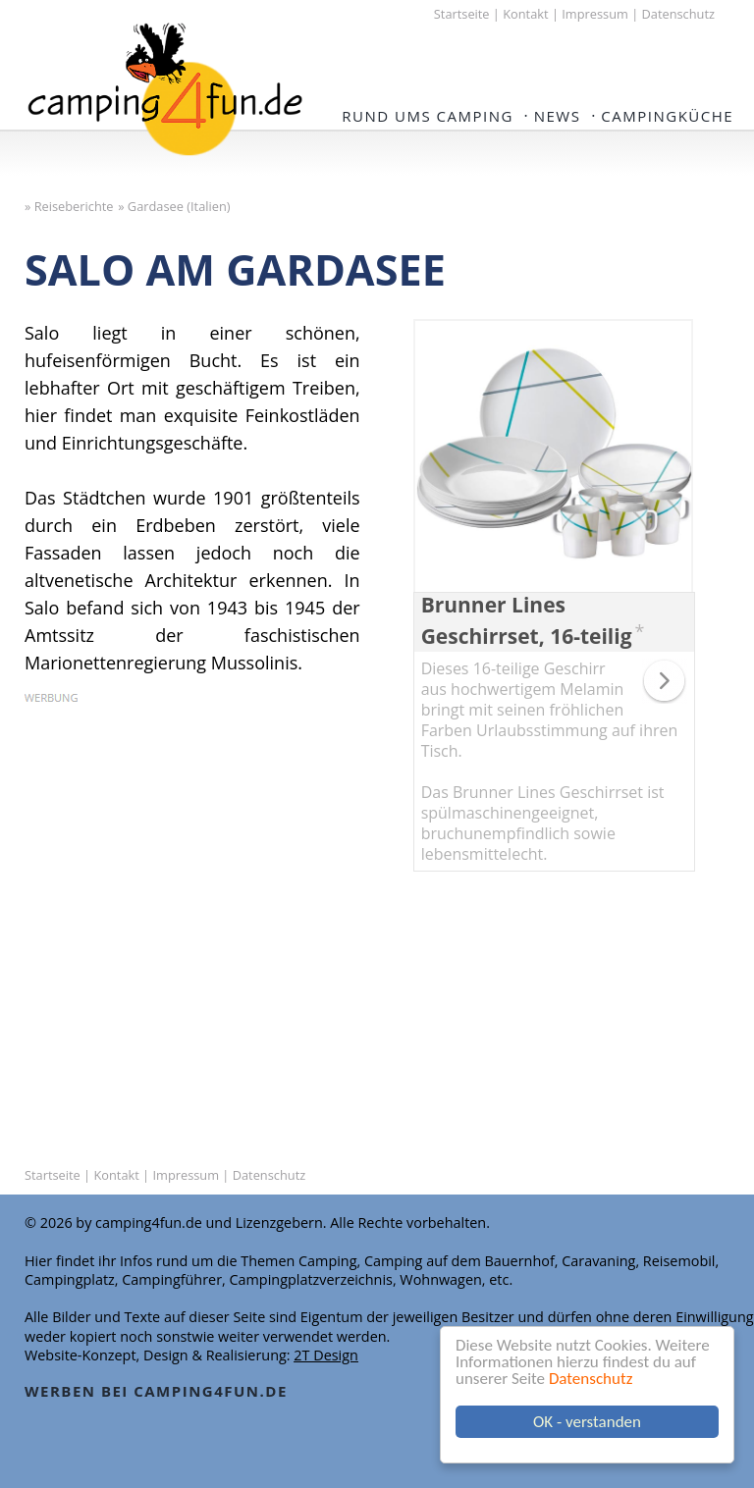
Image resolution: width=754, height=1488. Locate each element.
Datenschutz (590, 1378)
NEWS (557, 116)
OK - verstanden (587, 1421)
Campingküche (667, 116)
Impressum (595, 14)
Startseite (462, 14)
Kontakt (525, 14)
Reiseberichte (74, 206)
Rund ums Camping (427, 116)
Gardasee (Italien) (179, 206)
